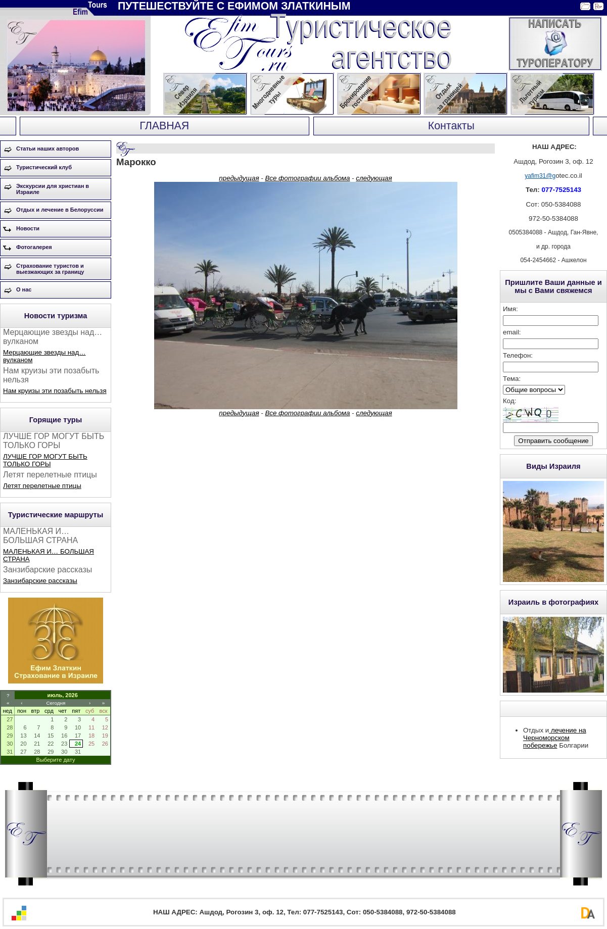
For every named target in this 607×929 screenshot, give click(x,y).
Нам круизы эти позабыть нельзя (55, 391)
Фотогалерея (34, 247)
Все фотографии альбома (307, 178)
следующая (374, 178)
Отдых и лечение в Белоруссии (60, 210)
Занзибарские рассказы (40, 580)
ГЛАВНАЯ (164, 126)
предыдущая (239, 178)
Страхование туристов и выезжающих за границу (50, 269)
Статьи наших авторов (47, 148)
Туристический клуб (44, 167)
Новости (27, 228)
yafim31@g (540, 175)
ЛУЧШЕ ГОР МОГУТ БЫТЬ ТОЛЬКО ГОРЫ (45, 460)
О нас (24, 289)
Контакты (451, 126)
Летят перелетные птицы (42, 486)
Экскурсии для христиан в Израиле (52, 189)
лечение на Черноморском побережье (554, 737)
